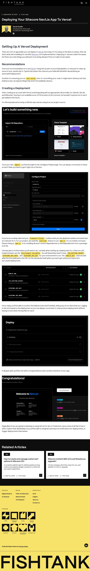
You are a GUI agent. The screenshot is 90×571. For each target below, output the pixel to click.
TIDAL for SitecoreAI (22, 493)
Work (34, 493)
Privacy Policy (23, 546)
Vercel (40, 52)
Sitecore (35, 54)
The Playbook (20, 500)
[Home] (13, 3)
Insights (35, 496)
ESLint (33, 69)
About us (35, 500)
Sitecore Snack (20, 496)
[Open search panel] (82, 3)
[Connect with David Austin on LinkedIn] (13, 34)
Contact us (36, 503)
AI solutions (5, 496)
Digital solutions (7, 493)
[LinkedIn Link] (86, 545)
